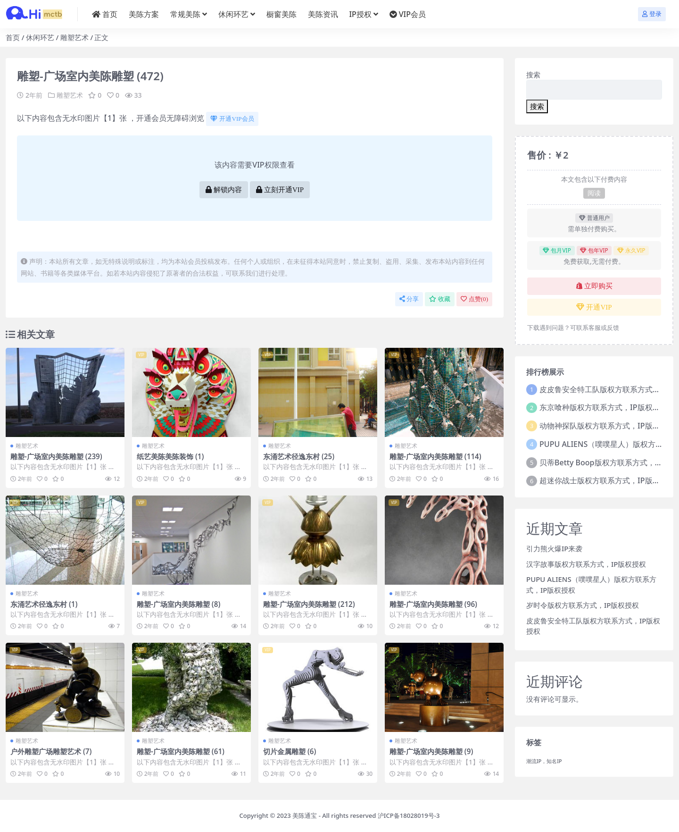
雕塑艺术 (74, 37)
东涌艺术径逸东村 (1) (43, 604)
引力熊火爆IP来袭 (554, 548)
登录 (652, 13)
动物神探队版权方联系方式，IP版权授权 (607, 425)
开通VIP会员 (232, 118)
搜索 (533, 74)
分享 (409, 299)
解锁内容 (224, 189)
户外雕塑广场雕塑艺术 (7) (50, 751)
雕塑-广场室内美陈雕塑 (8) (178, 604)
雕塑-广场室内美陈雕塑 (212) (309, 604)
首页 (13, 37)
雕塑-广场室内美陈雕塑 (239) (56, 456)
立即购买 (594, 286)
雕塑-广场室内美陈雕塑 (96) (433, 604)
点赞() (474, 299)
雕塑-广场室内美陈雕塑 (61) (180, 751)
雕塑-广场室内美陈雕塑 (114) (435, 456)
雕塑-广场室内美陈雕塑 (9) (431, 751)
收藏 (439, 299)
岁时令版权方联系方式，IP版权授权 (582, 605)
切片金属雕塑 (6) (289, 751)
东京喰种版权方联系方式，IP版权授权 (603, 407)
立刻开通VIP (280, 189)
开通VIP (594, 307)
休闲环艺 (40, 37)
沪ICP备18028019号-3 (409, 815)
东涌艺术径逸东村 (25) (298, 456)
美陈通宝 (304, 815)
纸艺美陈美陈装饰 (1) (170, 456)
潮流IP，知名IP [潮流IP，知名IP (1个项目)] (544, 761)
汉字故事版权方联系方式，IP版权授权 (586, 564)
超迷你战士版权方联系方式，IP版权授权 (607, 480)
